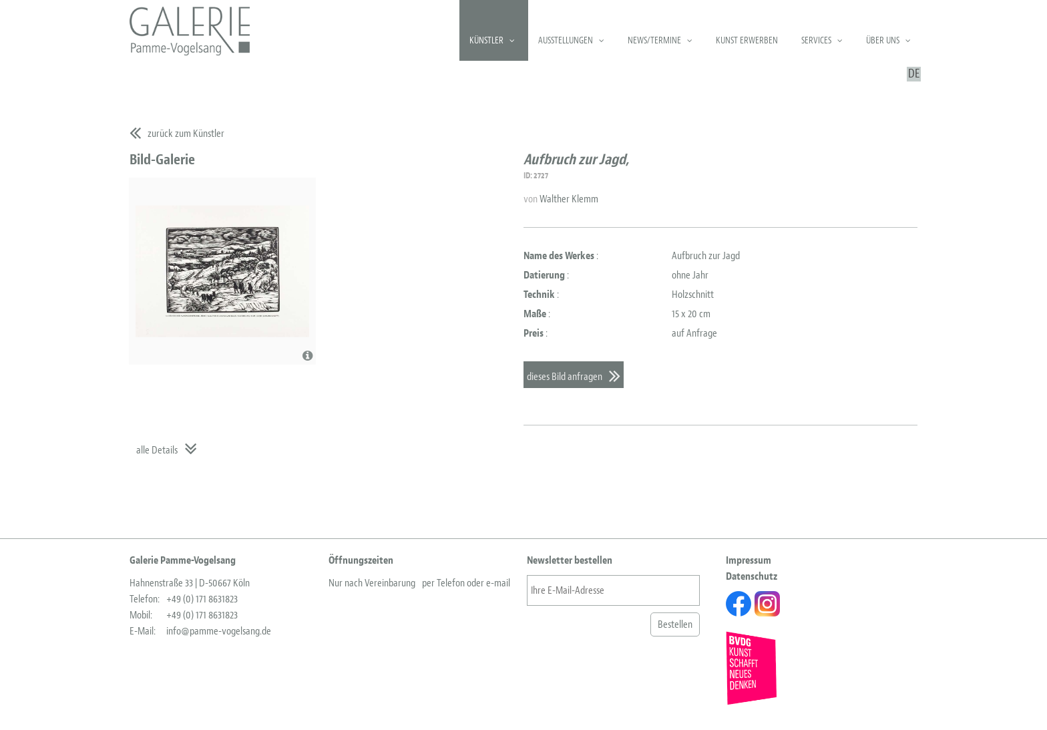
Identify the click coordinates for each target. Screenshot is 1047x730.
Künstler (486, 40)
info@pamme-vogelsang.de (218, 631)
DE (913, 74)
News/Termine (654, 40)
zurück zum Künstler (186, 133)
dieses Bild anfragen (564, 376)
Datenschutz (751, 576)
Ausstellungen (565, 40)
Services (816, 40)
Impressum (748, 560)
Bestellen (675, 624)
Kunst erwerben (747, 40)
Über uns (882, 40)
